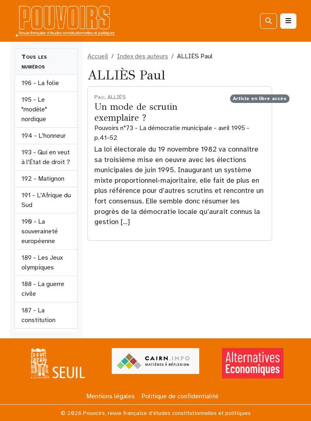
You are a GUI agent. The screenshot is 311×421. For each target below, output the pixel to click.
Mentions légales (110, 396)
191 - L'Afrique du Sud (46, 200)
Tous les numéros (34, 62)
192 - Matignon (42, 179)
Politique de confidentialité (180, 396)
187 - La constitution (38, 315)
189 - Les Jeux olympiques (42, 262)
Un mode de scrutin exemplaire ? (135, 112)
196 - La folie (40, 83)
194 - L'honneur (43, 136)
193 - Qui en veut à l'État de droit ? (45, 157)
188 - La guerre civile (42, 289)
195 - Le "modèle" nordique (34, 109)
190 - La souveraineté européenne (39, 231)
